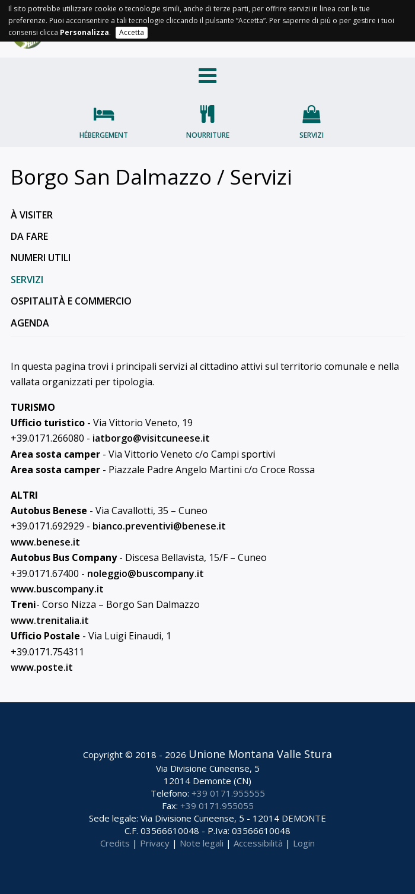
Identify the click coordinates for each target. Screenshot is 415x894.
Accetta (131, 32)
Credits (115, 843)
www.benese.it (45, 542)
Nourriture (207, 135)
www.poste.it (42, 667)
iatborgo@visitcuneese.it (151, 438)
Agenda (30, 322)
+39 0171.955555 (228, 793)
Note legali (202, 843)
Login (304, 843)
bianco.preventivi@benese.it (159, 525)
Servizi (311, 135)
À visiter (32, 214)
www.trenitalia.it (50, 620)
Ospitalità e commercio (71, 300)
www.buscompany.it (57, 588)
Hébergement (103, 135)
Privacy (155, 843)
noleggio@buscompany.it (145, 573)
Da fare (29, 236)
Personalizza (84, 32)
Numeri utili (41, 257)
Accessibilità (258, 843)
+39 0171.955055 (217, 805)
